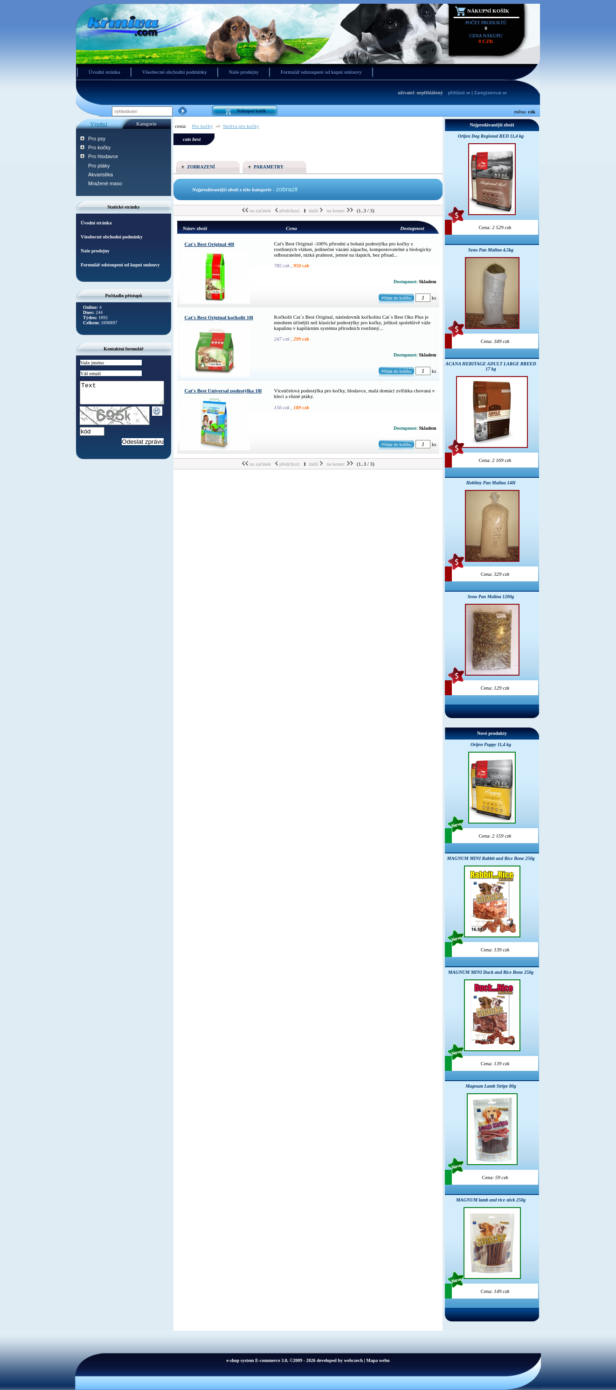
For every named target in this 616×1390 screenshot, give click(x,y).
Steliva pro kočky (241, 126)
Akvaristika (100, 174)
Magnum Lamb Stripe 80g (490, 1086)
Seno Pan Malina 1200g (491, 596)
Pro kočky (99, 147)
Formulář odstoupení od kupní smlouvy (321, 72)
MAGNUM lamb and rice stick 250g (491, 1199)
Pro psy (96, 138)
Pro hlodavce (103, 156)
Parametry (269, 166)
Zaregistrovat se (490, 92)
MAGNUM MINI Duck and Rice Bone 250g (490, 972)
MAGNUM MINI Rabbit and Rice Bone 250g (491, 858)
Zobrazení (201, 166)
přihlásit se (459, 92)
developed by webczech (340, 1360)
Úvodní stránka (104, 72)
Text (126, 395)
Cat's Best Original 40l (210, 244)
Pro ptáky (99, 165)
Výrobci (98, 123)
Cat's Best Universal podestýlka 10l (223, 390)
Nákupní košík (488, 11)
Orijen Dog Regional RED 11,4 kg (491, 136)
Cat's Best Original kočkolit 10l (219, 317)
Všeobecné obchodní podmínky (174, 72)
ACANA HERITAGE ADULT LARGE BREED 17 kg (490, 366)
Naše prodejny (244, 72)
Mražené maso (105, 183)
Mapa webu (377, 1360)
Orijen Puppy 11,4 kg (491, 744)
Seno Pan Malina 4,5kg (490, 249)
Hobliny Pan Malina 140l (490, 482)
